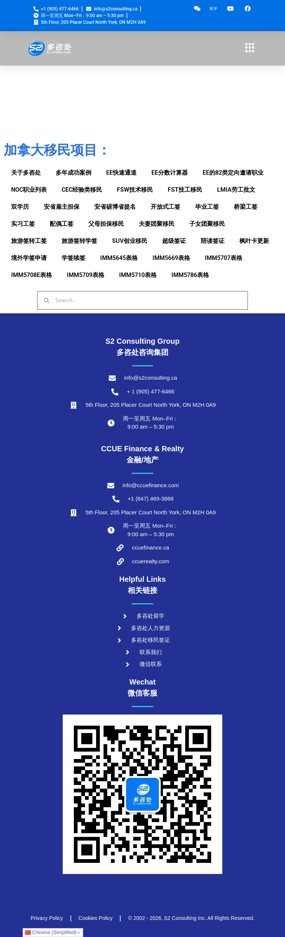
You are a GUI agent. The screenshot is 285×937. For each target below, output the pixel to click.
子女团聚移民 (207, 223)
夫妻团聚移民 (156, 223)
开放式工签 (165, 206)
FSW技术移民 (135, 189)
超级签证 (174, 240)
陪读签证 (213, 240)
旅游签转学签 (79, 240)
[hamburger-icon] (249, 48)
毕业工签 (207, 206)
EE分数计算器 (169, 172)
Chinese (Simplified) (50, 933)
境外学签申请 (29, 257)
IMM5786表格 (190, 274)
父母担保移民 (106, 223)
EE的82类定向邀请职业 (233, 172)
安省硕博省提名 (115, 206)
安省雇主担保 (61, 206)
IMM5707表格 (223, 257)
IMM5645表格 (119, 257)
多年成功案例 (73, 172)
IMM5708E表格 (31, 274)
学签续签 (73, 257)
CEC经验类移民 (82, 189)
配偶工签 (61, 223)
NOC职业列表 (29, 189)
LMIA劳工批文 (236, 189)
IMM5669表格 (171, 257)
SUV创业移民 (129, 240)
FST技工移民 (185, 189)
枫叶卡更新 (254, 240)
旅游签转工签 (29, 240)
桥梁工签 (246, 206)
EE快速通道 (121, 172)
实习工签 (23, 223)
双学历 (20, 206)
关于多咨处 (26, 172)
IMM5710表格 (138, 274)
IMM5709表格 (85, 274)
